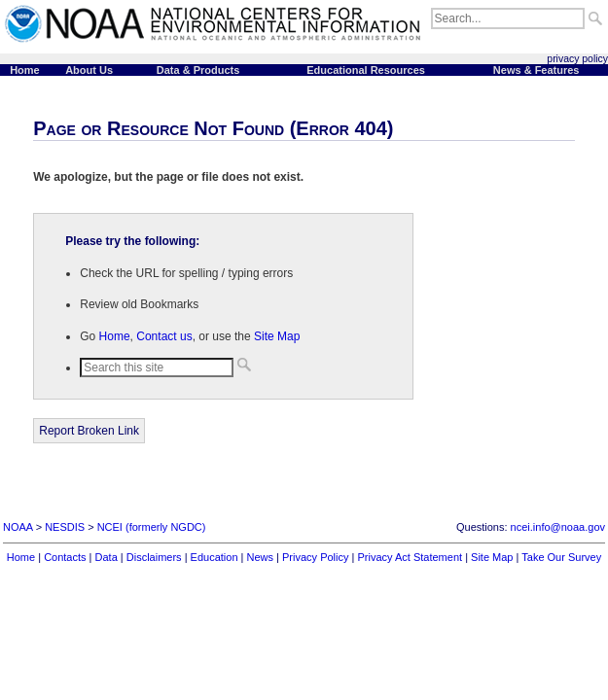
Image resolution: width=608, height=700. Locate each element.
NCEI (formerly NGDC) (151, 527)
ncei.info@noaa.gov (558, 527)
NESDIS (65, 527)
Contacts (65, 557)
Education (214, 557)
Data (106, 557)
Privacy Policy (315, 557)
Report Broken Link (89, 431)
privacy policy (577, 58)
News (260, 557)
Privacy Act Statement (409, 557)
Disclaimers (154, 557)
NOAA (18, 527)
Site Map (277, 336)
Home (114, 336)
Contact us (164, 336)
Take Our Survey (561, 557)
